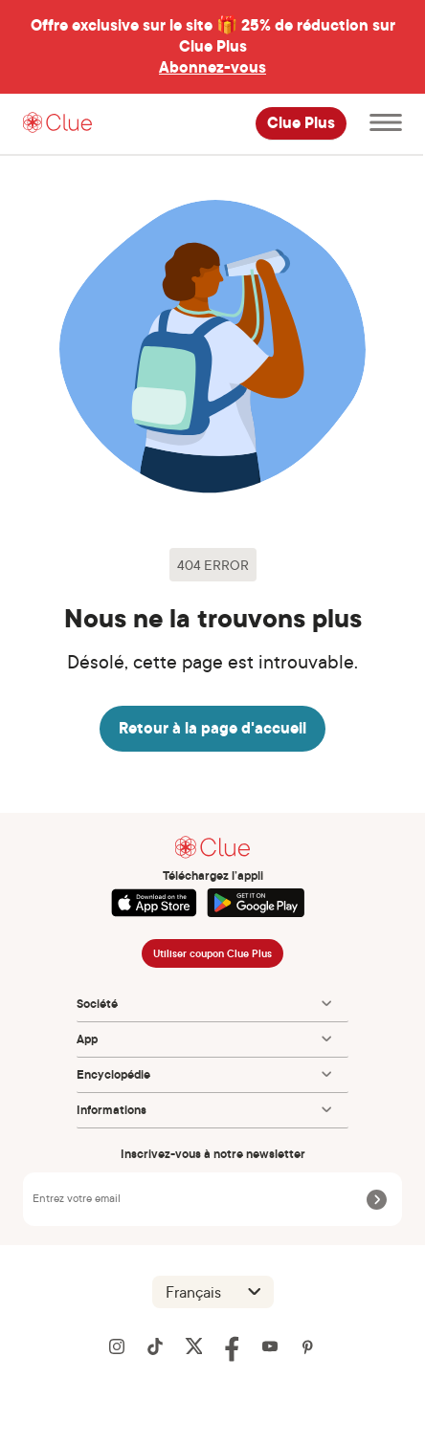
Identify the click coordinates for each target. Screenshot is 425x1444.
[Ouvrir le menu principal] (385, 124)
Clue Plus (301, 123)
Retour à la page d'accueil (212, 728)
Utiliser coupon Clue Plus (212, 953)
